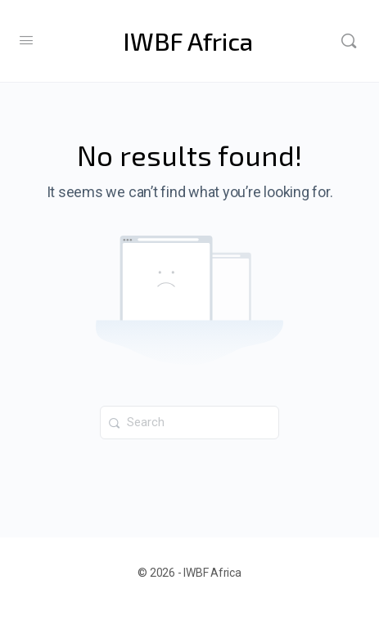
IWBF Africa (188, 41)
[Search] (349, 41)
